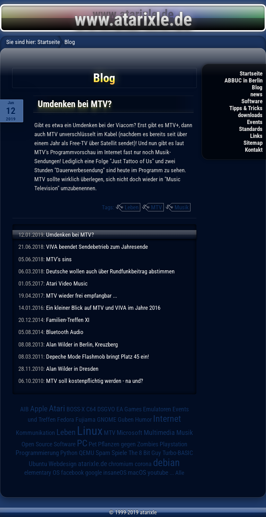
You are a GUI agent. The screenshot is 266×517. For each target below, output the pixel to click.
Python (69, 452)
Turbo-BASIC (177, 452)
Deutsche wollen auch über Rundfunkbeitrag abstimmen (110, 271)
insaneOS (114, 472)
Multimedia (159, 432)
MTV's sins (59, 259)
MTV (156, 207)
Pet (93, 444)
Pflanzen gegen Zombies (128, 444)
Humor (143, 419)
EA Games (129, 409)
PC (82, 443)
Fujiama (86, 419)
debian (166, 462)
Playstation (173, 444)
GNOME (106, 419)
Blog (257, 87)
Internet (167, 418)
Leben (132, 207)
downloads (250, 115)
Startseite (251, 73)
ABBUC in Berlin (243, 80)
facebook (72, 472)
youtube (158, 472)
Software (252, 101)
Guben (126, 419)
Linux (90, 431)
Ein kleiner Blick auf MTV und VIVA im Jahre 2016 (103, 307)
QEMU (86, 452)
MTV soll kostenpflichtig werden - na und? (94, 380)
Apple (38, 408)
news (256, 94)
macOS (137, 472)
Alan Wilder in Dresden (72, 368)
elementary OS (42, 472)
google (93, 472)
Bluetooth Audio (64, 331)
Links (256, 135)
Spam (103, 453)
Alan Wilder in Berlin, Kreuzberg (82, 344)
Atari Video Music (67, 283)
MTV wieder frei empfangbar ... (81, 295)
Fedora (65, 419)
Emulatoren (157, 409)
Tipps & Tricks (246, 108)
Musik (182, 207)
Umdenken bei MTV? (70, 234)
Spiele (119, 453)
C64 (91, 409)
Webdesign (62, 464)
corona (143, 464)
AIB (24, 409)
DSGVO (106, 409)
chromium (120, 464)
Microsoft (129, 433)
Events (255, 122)
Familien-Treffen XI (67, 319)
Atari (57, 408)
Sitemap (253, 142)
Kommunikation (35, 432)
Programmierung (37, 453)
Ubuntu (38, 464)
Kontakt (254, 149)
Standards (251, 128)
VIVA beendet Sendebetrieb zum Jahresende (97, 246)
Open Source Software (48, 444)
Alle (179, 472)
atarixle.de (92, 464)
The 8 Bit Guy (144, 452)
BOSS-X (75, 409)
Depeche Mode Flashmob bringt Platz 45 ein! (97, 356)
